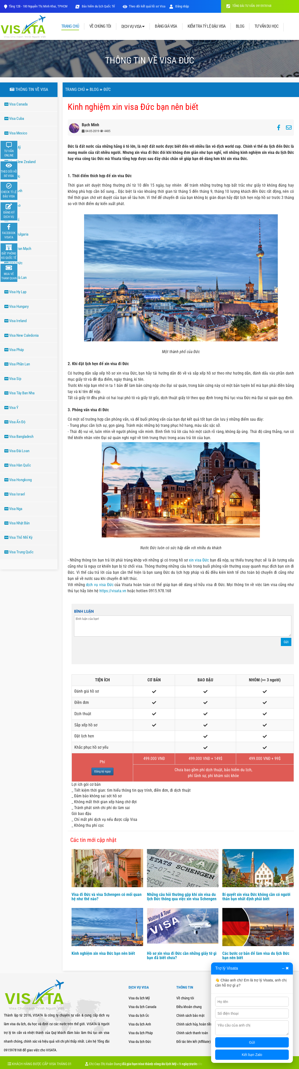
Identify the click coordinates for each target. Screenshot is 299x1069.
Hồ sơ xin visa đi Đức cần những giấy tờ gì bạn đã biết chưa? (181, 955)
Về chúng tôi (185, 998)
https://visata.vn (112, 590)
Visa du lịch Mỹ (139, 998)
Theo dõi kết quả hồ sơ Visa (147, 6)
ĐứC (107, 89)
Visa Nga (13, 508)
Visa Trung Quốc (18, 552)
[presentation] (113, 652)
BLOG (240, 26)
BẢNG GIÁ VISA (166, 26)
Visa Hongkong (18, 480)
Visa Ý (11, 407)
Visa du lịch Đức (140, 1042)
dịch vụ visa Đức (99, 584)
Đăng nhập (179, 6)
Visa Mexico (15, 133)
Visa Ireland (15, 321)
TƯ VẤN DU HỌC (266, 26)
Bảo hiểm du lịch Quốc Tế (98, 6)
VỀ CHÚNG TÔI (100, 26)
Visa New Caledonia (21, 335)
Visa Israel (14, 494)
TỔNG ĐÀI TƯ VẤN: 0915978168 (248, 6)
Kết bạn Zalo (252, 1055)
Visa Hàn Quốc (17, 465)
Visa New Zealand (20, 162)
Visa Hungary (16, 306)
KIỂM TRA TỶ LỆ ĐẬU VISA (207, 26)
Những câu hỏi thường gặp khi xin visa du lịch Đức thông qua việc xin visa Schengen (181, 897)
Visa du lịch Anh (140, 1024)
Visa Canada (16, 104)
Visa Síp (12, 378)
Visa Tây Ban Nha (19, 393)
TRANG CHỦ (70, 26)
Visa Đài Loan (16, 451)
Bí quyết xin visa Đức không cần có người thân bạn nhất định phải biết (256, 897)
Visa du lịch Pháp (141, 1033)
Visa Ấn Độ (15, 422)
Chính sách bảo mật (190, 1015)
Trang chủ (75, 89)
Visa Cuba (14, 118)
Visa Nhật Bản (17, 523)
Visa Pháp (14, 349)
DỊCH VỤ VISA (132, 26)
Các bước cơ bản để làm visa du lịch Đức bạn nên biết (255, 955)
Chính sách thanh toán (192, 1033)
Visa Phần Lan (17, 364)
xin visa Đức (199, 560)
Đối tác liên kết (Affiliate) (193, 1042)
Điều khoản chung (189, 1007)
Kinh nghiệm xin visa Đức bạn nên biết (103, 953)
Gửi (286, 642)
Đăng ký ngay (102, 771)
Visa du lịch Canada (142, 1007)
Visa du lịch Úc (139, 1015)
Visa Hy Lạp (15, 292)
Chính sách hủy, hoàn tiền (194, 1024)
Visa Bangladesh (18, 436)
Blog (94, 89)
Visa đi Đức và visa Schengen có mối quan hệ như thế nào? (107, 897)
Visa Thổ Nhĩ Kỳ (18, 537)
